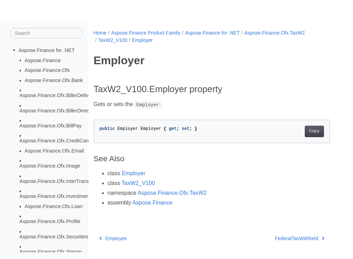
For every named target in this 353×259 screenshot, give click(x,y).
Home (100, 33)
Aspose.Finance (43, 60)
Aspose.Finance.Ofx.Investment (55, 196)
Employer (142, 40)
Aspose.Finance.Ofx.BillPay (51, 125)
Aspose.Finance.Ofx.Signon (51, 251)
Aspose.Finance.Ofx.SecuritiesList (58, 236)
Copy (314, 131)
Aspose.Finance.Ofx (47, 70)
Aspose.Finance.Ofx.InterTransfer (57, 181)
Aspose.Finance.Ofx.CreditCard (55, 140)
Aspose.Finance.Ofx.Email (54, 151)
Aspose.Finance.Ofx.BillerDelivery (58, 95)
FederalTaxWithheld (299, 238)
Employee (113, 238)
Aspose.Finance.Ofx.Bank (54, 80)
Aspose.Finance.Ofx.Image (50, 166)
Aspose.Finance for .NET (47, 50)
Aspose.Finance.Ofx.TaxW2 (274, 33)
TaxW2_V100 (112, 40)
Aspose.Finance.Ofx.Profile (50, 221)
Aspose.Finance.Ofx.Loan (54, 206)
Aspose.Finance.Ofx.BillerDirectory (59, 110)
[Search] (46, 33)
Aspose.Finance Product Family (145, 33)
